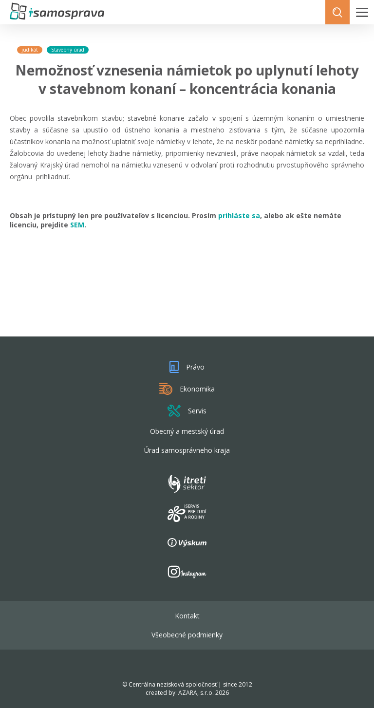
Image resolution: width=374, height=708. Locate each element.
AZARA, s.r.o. (196, 693)
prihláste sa (239, 215)
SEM (77, 224)
